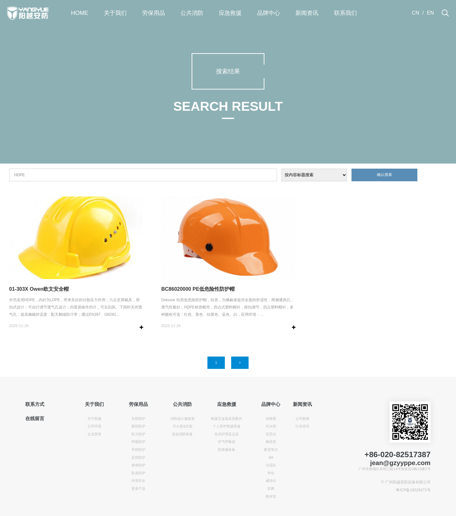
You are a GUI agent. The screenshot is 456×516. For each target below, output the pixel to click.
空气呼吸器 (226, 442)
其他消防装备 (182, 434)
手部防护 (138, 449)
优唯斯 (271, 418)
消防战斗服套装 (182, 418)
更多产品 (138, 488)
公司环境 (94, 426)
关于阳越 (94, 418)
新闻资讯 (306, 13)
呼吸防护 (138, 442)
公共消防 (191, 13)
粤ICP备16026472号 (413, 490)
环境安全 (138, 480)
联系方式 (34, 404)
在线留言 (34, 418)
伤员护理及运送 (226, 434)
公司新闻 (302, 418)
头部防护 (138, 418)
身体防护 (138, 465)
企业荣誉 (94, 434)
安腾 (270, 488)
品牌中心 (268, 13)
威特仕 (271, 480)
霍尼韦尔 (271, 449)
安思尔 (271, 434)
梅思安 (271, 442)
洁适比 (271, 465)
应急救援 (230, 13)
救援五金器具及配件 (226, 418)
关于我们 (115, 13)
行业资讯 (302, 426)
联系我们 (345, 13)
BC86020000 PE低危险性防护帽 (198, 289)
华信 (270, 473)
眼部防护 (138, 426)
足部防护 (138, 457)
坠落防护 (138, 473)
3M (270, 457)
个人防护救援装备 (227, 426)
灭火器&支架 (183, 426)
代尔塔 (271, 426)
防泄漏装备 (226, 449)
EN (430, 13)
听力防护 (138, 434)
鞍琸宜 (271, 496)
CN (415, 13)
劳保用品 (153, 13)
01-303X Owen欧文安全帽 (39, 289)
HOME (79, 13)
